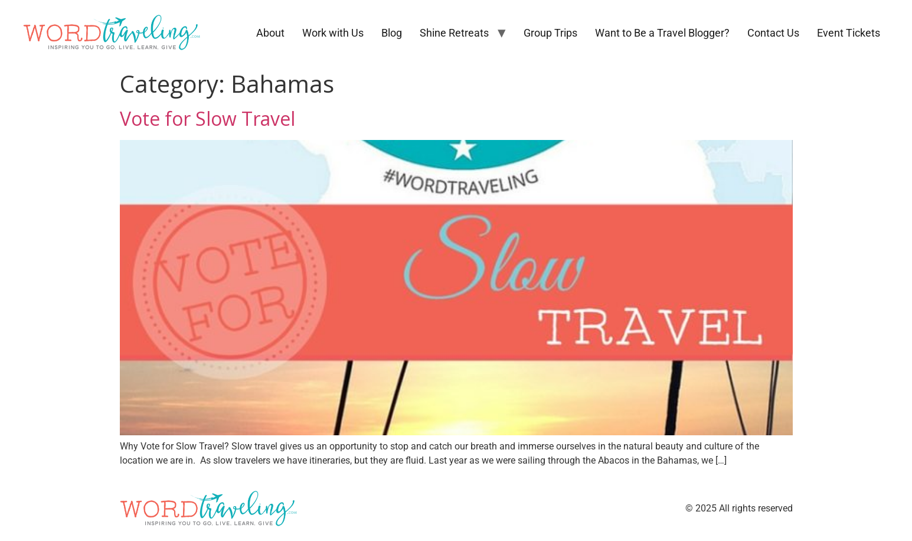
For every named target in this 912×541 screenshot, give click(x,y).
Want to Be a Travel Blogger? (662, 33)
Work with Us (333, 33)
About (270, 33)
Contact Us (773, 33)
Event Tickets (848, 33)
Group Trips (550, 33)
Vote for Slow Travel (207, 118)
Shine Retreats (454, 33)
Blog (391, 33)
